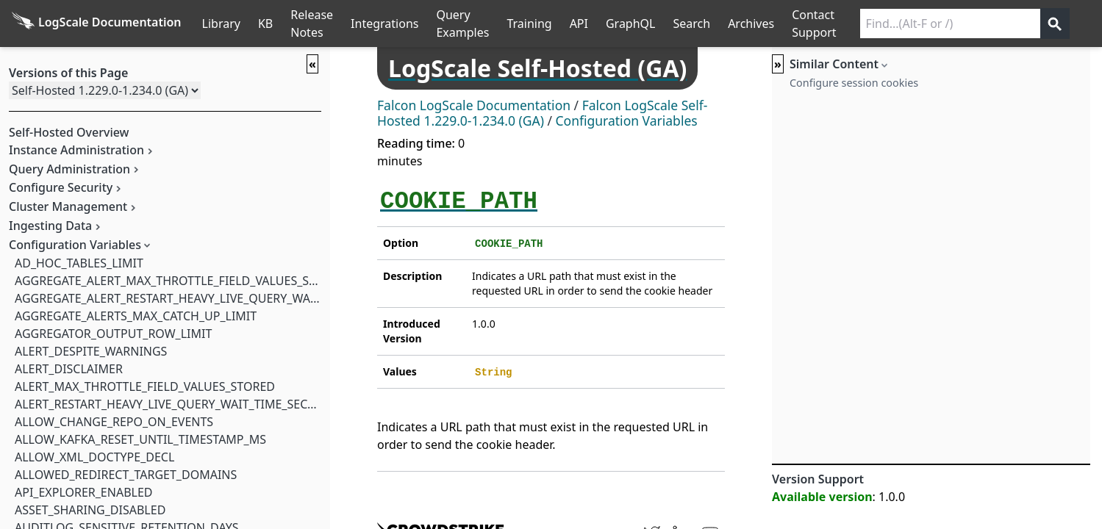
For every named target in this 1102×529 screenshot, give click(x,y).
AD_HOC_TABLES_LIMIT (79, 263)
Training (529, 23)
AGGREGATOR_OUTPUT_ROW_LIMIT (113, 333)
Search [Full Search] (691, 23)
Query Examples (462, 23)
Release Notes (311, 23)
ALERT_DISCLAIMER (69, 369)
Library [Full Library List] (221, 23)
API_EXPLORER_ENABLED (84, 492)
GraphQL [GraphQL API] (631, 23)
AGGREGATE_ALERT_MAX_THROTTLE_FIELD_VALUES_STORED (181, 281)
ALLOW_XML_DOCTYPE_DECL (94, 457)
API (579, 23)
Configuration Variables (627, 120)
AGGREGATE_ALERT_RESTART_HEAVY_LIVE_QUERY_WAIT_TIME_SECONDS (213, 298)
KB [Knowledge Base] (265, 23)
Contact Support (814, 23)
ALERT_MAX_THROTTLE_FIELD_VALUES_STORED (145, 386)
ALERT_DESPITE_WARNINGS (91, 351)
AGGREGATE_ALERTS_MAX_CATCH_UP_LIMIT (136, 316)
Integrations (384, 23)
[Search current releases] (950, 23)
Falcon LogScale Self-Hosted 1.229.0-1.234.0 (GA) (542, 113)
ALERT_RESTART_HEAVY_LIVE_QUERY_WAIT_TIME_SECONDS (177, 404)
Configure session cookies (854, 83)
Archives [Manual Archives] (751, 23)
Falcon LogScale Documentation (473, 105)
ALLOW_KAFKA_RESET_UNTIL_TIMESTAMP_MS (140, 439)
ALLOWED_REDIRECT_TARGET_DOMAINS (126, 475)
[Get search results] (1055, 23)
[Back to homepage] (97, 23)
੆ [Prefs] (1093, 23)
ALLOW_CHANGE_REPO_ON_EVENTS (114, 422)
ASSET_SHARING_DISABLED (90, 510)
